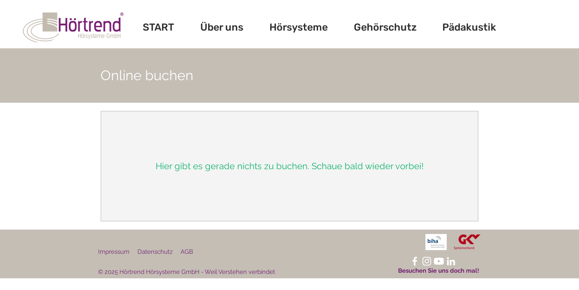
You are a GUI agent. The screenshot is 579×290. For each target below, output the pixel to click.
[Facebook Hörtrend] (415, 261)
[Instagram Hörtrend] (427, 261)
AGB (187, 251)
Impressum (113, 251)
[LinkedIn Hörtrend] (451, 261)
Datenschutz (155, 251)
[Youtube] (439, 261)
